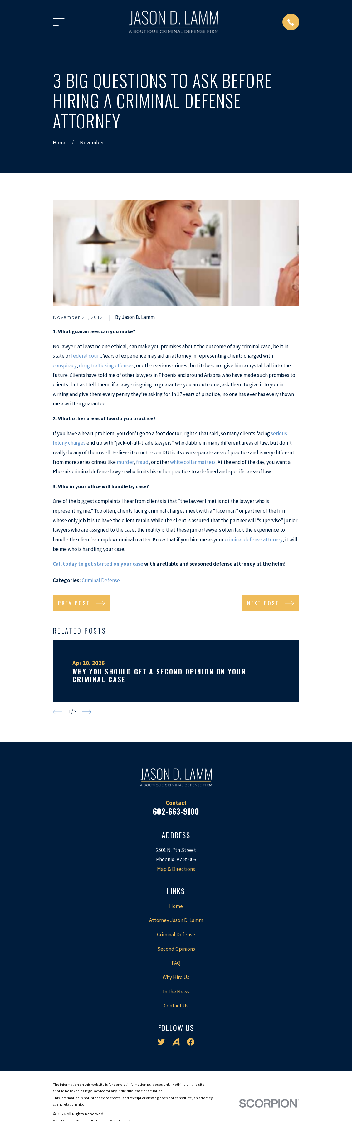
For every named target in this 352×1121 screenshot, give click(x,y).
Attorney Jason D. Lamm (176, 920)
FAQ (176, 962)
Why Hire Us (176, 977)
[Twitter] (161, 1042)
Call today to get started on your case (98, 563)
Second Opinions (176, 948)
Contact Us (176, 1005)
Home (176, 906)
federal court (86, 355)
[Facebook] (190, 1042)
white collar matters (193, 462)
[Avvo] (176, 1042)
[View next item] (86, 712)
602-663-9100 (176, 811)
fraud (142, 462)
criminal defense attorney (253, 539)
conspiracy (64, 365)
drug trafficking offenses (106, 365)
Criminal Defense (101, 580)
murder (125, 462)
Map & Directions (176, 869)
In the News (176, 991)
